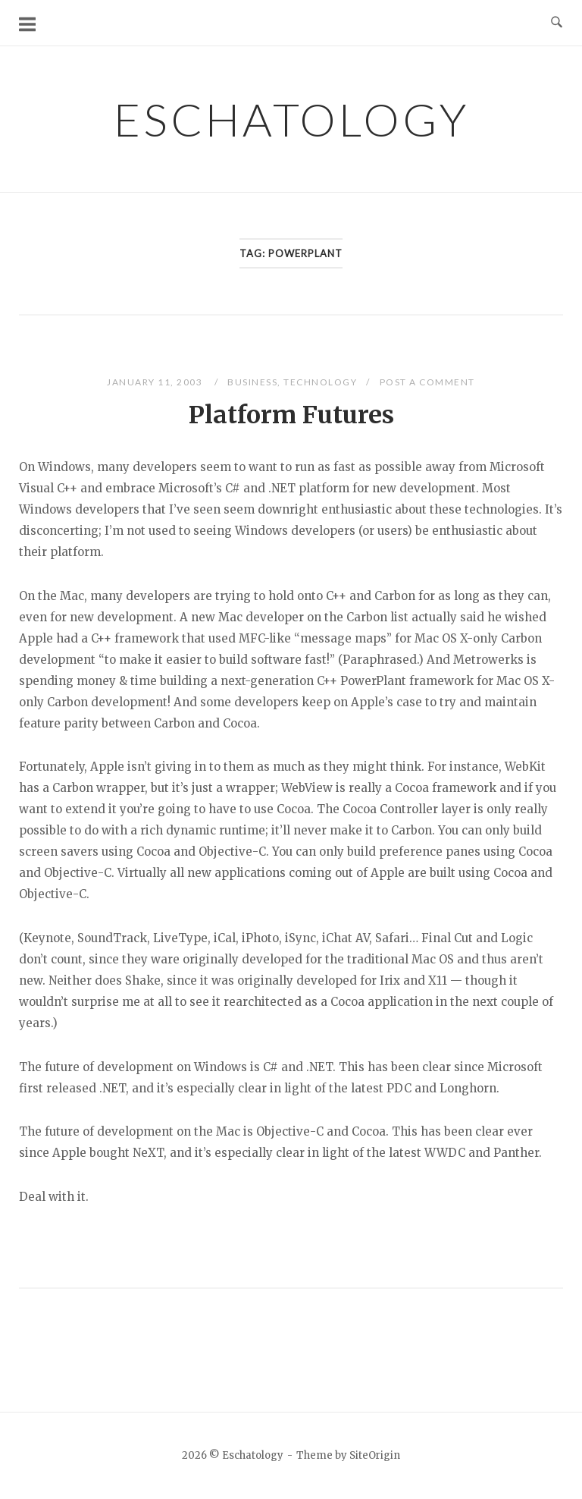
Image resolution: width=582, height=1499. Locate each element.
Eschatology (291, 119)
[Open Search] (556, 23)
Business (252, 382)
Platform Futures (291, 415)
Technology (320, 382)
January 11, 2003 (156, 382)
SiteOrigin (374, 1455)
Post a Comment (427, 382)
